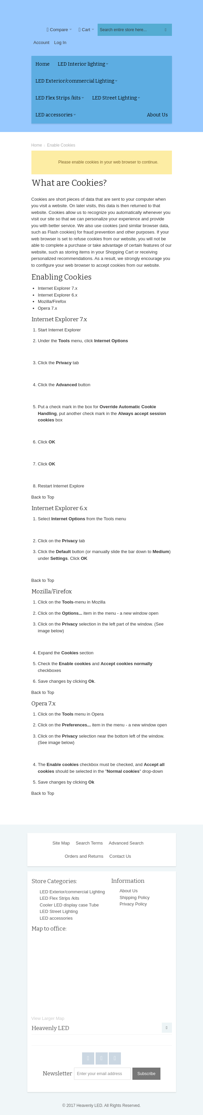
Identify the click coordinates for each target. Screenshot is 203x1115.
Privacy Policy (133, 903)
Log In (60, 42)
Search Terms (89, 843)
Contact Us (120, 856)
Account (41, 42)
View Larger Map (48, 1018)
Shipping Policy (135, 897)
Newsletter (57, 1073)
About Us (128, 890)
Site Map (61, 843)
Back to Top (42, 497)
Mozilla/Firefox (52, 301)
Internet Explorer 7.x (57, 288)
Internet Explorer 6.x (57, 295)
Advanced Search (126, 843)
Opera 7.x (47, 308)
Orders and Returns (84, 856)
